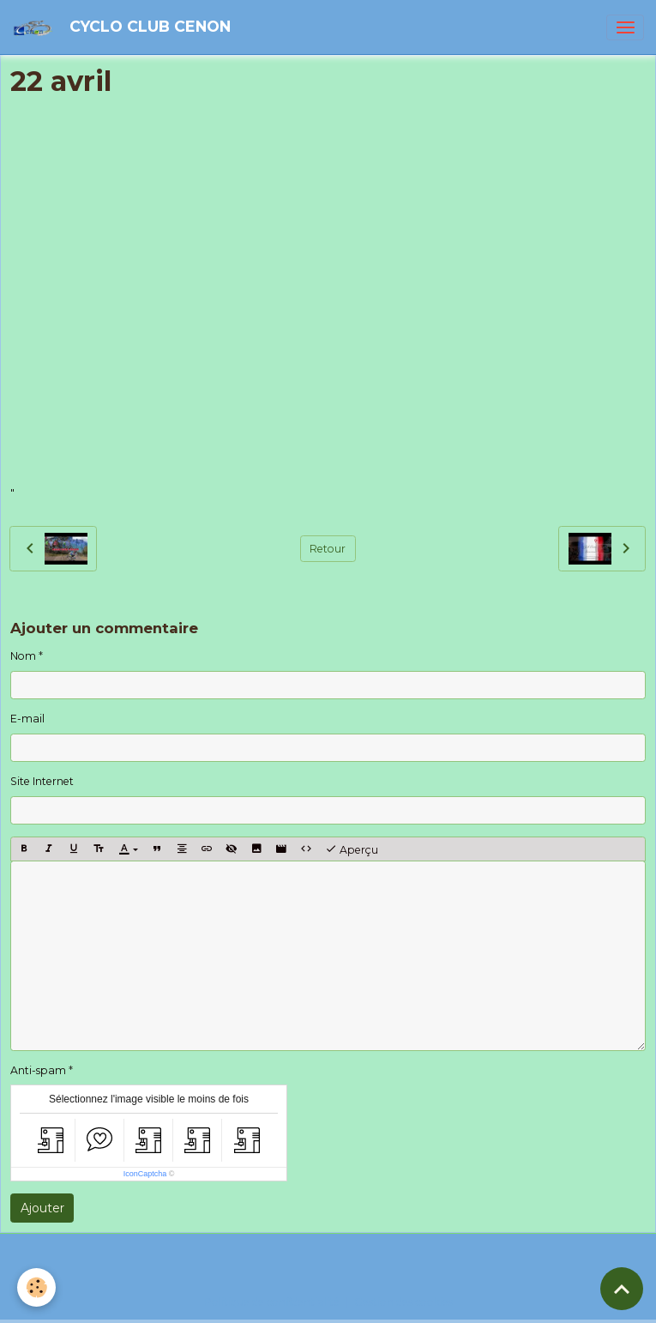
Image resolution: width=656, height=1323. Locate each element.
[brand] (124, 27)
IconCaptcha (145, 1173)
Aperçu (351, 849)
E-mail (27, 718)
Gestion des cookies (403, 1302)
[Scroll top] (621, 1288)
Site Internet (42, 781)
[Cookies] (36, 1287)
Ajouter (42, 1208)
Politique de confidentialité (272, 1302)
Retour (328, 548)
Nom (23, 655)
